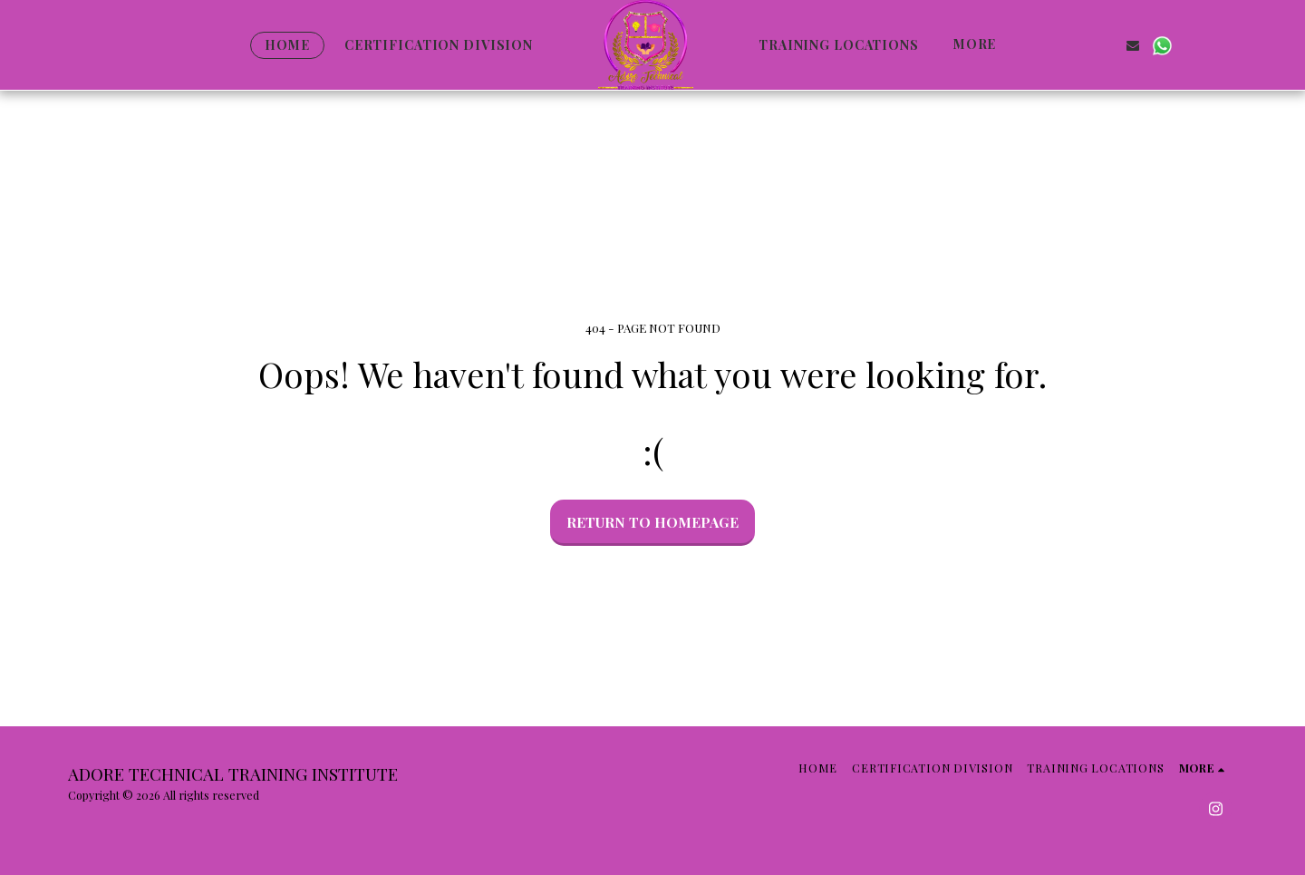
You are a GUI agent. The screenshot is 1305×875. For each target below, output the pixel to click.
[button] (1046, 45)
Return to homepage (652, 521)
